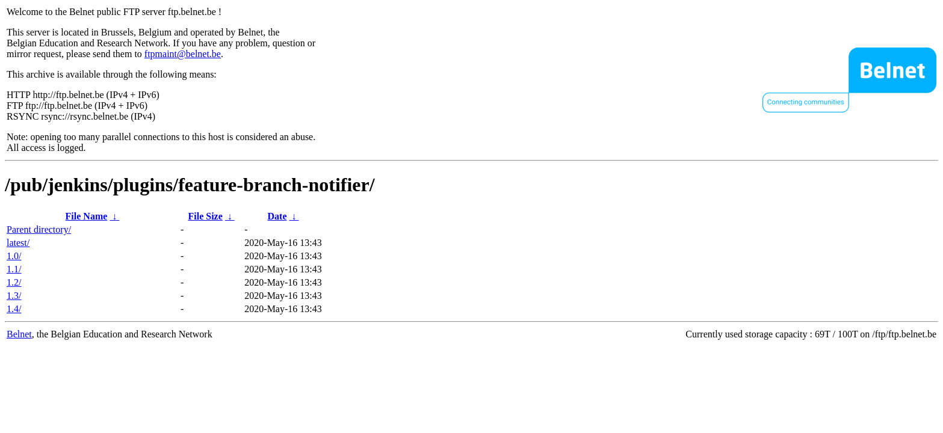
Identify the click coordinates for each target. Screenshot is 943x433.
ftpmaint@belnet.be (182, 54)
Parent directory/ (39, 229)
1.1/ (14, 269)
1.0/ (14, 256)
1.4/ (14, 309)
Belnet (19, 334)
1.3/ (14, 295)
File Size (205, 216)
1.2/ (14, 282)
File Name (87, 216)
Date (277, 216)
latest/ (18, 243)
